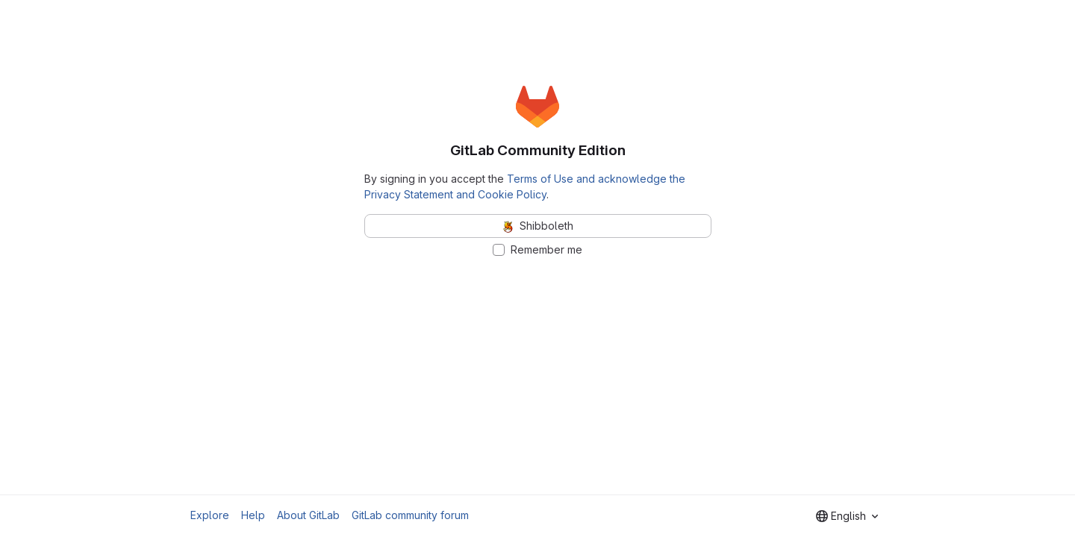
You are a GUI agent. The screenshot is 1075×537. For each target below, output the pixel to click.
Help (253, 515)
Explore (209, 515)
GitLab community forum (410, 515)
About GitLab (308, 515)
